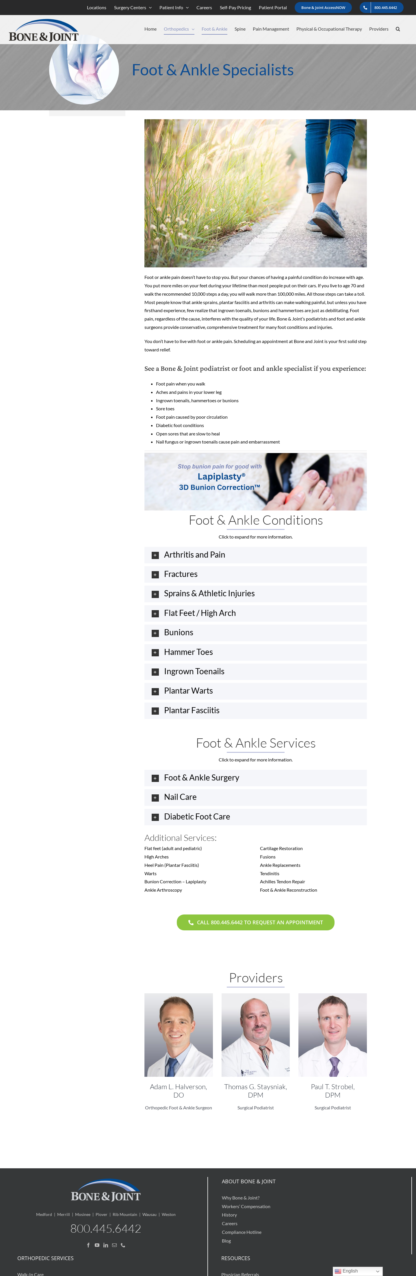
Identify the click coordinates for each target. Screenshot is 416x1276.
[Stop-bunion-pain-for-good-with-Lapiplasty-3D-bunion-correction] (255, 455)
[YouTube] (97, 1245)
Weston (169, 1214)
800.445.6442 (105, 1228)
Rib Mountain (125, 1214)
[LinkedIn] (105, 1245)
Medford (44, 1214)
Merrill (63, 1214)
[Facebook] (88, 1245)
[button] (398, 29)
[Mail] (114, 1245)
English (346, 1271)
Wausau (149, 1214)
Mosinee (82, 1214)
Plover (101, 1214)
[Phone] (123, 1245)
